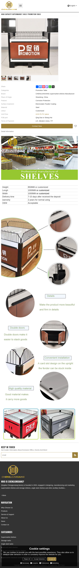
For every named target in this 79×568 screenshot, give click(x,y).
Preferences (44, 563)
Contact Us (5, 525)
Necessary (24, 563)
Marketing (54, 563)
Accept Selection (39, 559)
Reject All (27, 559)
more (4, 495)
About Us (4, 518)
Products (4, 511)
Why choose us (7, 508)
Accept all (51, 559)
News (3, 521)
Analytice (34, 563)
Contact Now (37, 126)
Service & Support (7, 514)
